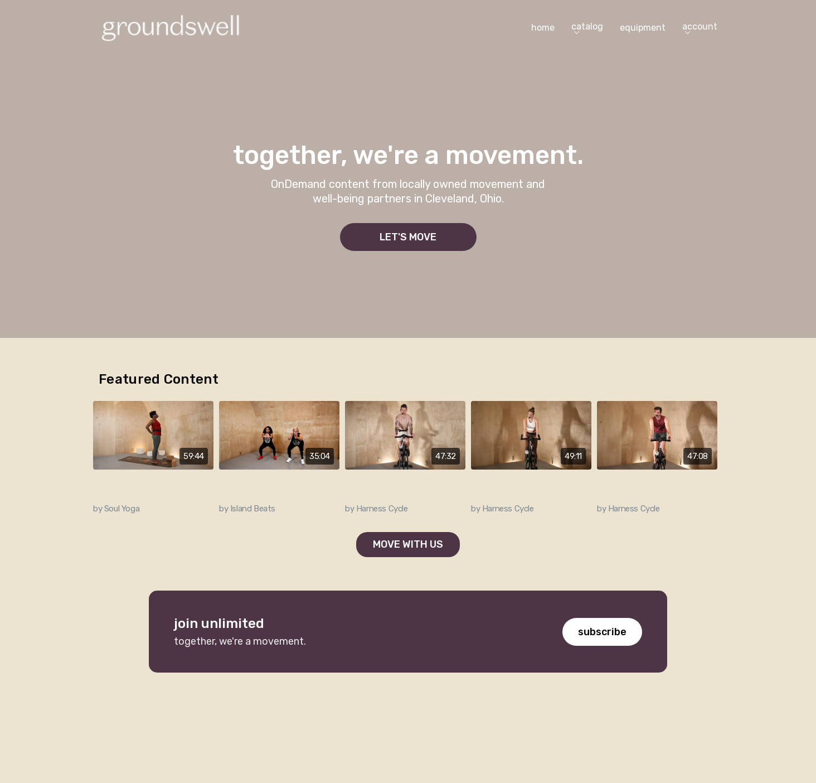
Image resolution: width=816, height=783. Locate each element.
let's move (408, 237)
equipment (643, 27)
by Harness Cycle (376, 509)
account (699, 27)
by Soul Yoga (116, 509)
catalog (587, 27)
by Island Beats (247, 509)
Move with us (408, 544)
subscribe (602, 632)
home (543, 27)
